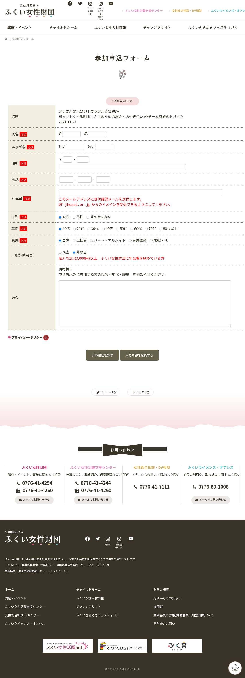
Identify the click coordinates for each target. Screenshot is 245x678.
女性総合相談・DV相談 (187, 10)
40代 (107, 228)
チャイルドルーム (63, 27)
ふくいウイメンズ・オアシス (25, 623)
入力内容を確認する (139, 355)
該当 (64, 252)
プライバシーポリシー (26, 337)
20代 (78, 228)
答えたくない (98, 216)
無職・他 (159, 240)
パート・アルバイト (108, 240)
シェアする (140, 392)
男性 (78, 216)
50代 (121, 228)
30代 (93, 228)
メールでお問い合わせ (36, 499)
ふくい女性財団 (130, 669)
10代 (64, 228)
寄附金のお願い (164, 623)
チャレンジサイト (157, 27)
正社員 (80, 240)
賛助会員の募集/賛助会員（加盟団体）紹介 (183, 615)
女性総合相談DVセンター (22, 615)
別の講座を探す (102, 355)
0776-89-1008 (213, 486)
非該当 (80, 252)
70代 (150, 228)
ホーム (9, 589)
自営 (64, 240)
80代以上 (168, 228)
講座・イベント (19, 27)
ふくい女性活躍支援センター (144, 10)
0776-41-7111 (155, 486)
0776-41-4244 (96, 482)
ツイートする (106, 392)
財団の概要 (161, 589)
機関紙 (158, 606)
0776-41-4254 (37, 482)
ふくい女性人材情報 (110, 27)
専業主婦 (138, 240)
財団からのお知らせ (167, 598)
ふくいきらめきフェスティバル (213, 27)
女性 (64, 216)
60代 (136, 228)
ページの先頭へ (235, 667)
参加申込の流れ (123, 101)
